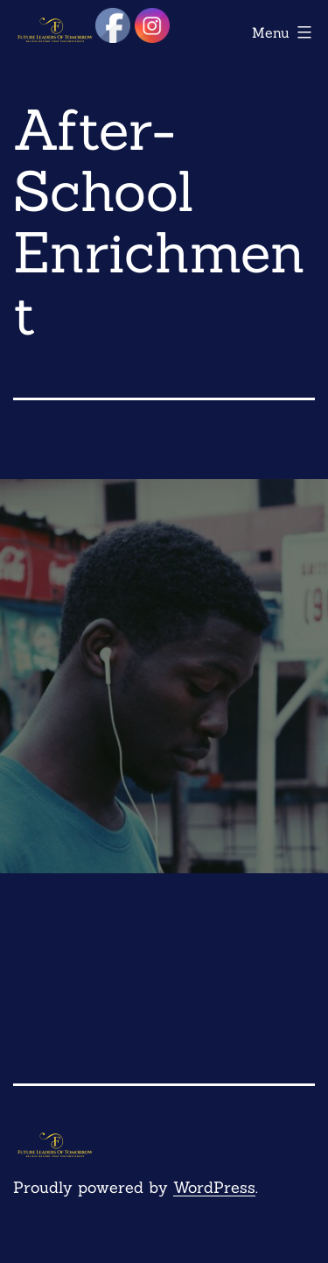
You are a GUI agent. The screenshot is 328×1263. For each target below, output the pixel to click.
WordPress (214, 1187)
